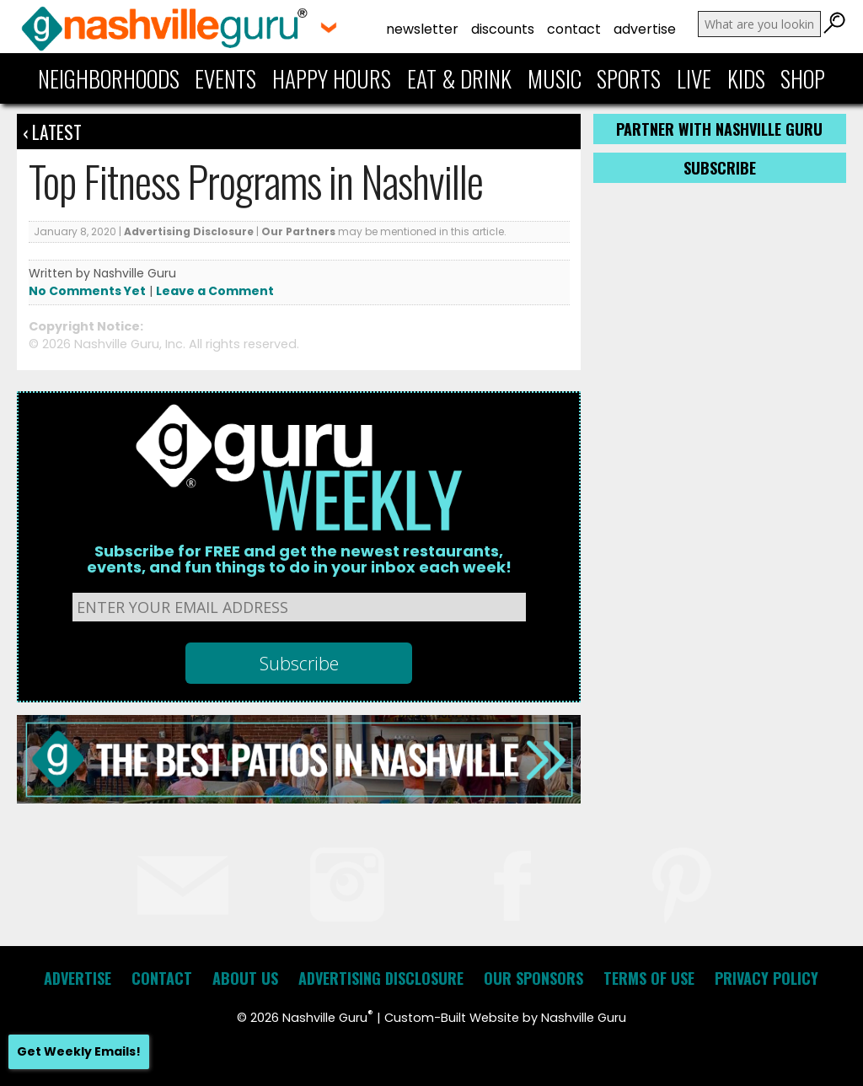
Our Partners (298, 231)
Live (694, 78)
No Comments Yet (87, 290)
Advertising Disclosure (189, 231)
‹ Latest (52, 131)
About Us (245, 978)
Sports (629, 78)
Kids (746, 78)
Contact (574, 29)
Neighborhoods (109, 78)
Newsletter (422, 29)
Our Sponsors (533, 978)
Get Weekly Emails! (79, 1051)
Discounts (502, 29)
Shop (802, 78)
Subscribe (719, 168)
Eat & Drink (459, 78)
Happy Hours (331, 78)
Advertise (645, 29)
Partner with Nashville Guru (719, 129)
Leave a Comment (215, 290)
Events (225, 78)
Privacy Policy (766, 978)
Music (555, 78)
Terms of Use (648, 978)
